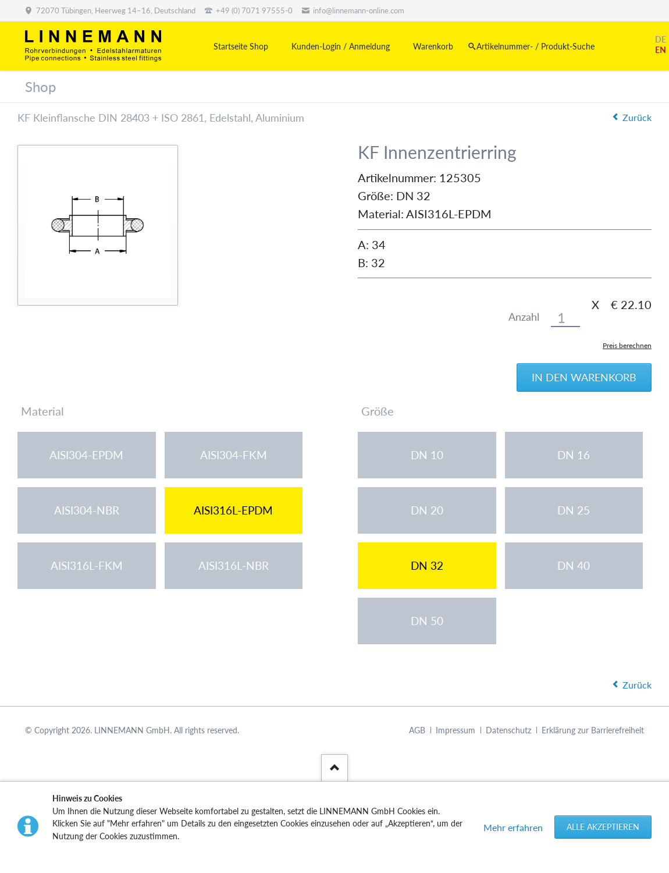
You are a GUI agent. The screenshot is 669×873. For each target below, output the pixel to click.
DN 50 (427, 620)
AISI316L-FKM (87, 565)
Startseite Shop (240, 46)
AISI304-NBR (86, 510)
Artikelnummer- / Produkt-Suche (535, 46)
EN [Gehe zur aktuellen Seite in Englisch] (660, 50)
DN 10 (427, 455)
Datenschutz (508, 730)
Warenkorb (433, 46)
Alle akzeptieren (603, 827)
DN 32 (427, 565)
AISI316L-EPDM (233, 510)
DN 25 (573, 510)
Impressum (455, 730)
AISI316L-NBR (233, 565)
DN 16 (573, 455)
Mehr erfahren (513, 827)
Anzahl (523, 317)
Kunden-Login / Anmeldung (340, 46)
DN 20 (427, 510)
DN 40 (573, 565)
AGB (417, 730)
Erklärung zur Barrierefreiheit (593, 730)
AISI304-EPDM (86, 455)
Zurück (637, 117)
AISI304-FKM (233, 455)
